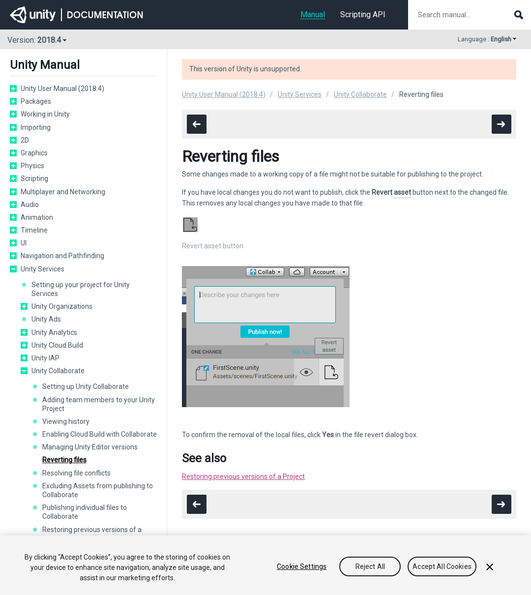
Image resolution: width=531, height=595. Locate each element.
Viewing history (65, 421)
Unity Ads (46, 319)
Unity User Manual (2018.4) (62, 88)
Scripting (34, 178)
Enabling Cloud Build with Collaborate (99, 434)
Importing (36, 127)
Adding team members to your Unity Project (98, 404)
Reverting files (64, 460)
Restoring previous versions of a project (92, 534)
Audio (30, 204)
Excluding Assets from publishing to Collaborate (97, 490)
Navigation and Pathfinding (62, 256)
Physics (32, 166)
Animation (37, 217)
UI (24, 243)
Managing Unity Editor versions (90, 447)
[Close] (490, 567)
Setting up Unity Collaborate (85, 386)
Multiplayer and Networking (63, 192)
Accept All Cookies (442, 566)
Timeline (34, 230)
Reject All (370, 566)
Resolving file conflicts (76, 473)
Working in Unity (45, 114)
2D (25, 140)
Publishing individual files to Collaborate (84, 512)
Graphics (34, 153)
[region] (265, 565)
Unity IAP (45, 358)
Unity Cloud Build (57, 345)
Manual (312, 14)
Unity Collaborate (58, 371)
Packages (36, 101)
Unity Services (42, 269)
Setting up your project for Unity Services (80, 289)
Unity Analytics (54, 332)
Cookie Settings (301, 566)
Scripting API (362, 14)
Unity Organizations (61, 306)
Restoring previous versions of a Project (243, 476)
